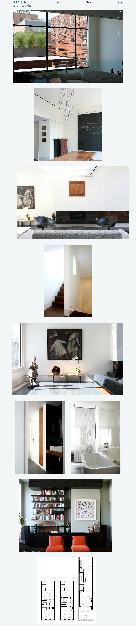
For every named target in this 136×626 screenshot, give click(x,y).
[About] (120, 2)
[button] (57, 2)
